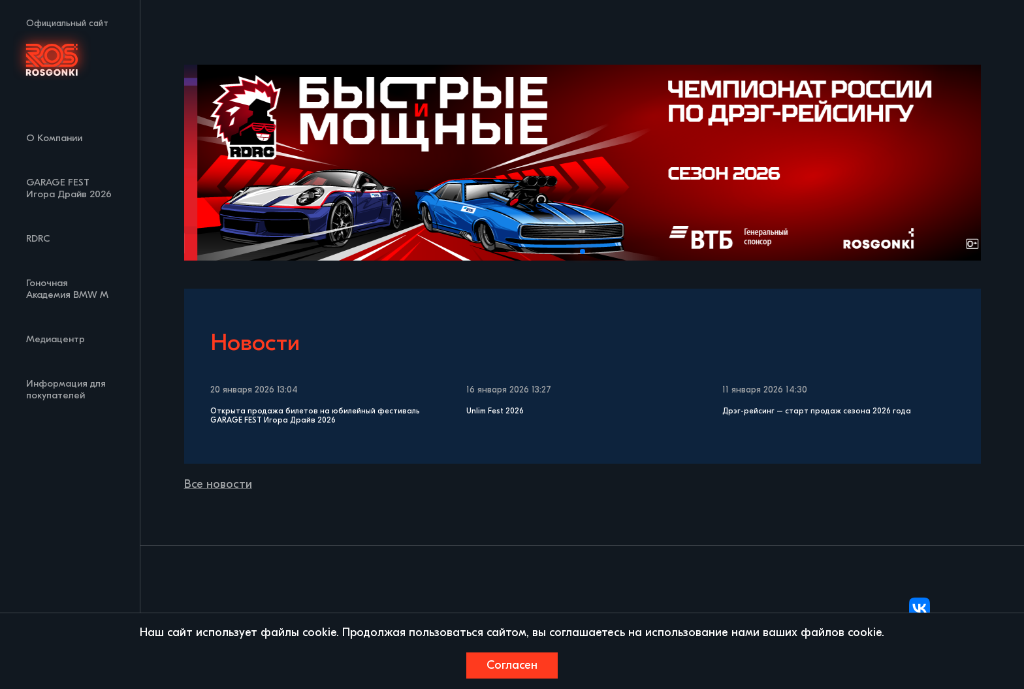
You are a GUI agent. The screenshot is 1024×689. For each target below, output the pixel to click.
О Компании (54, 138)
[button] (572, 251)
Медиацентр (55, 339)
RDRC (38, 238)
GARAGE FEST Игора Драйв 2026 (69, 188)
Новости (255, 342)
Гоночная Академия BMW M (67, 289)
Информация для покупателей (66, 389)
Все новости (218, 484)
